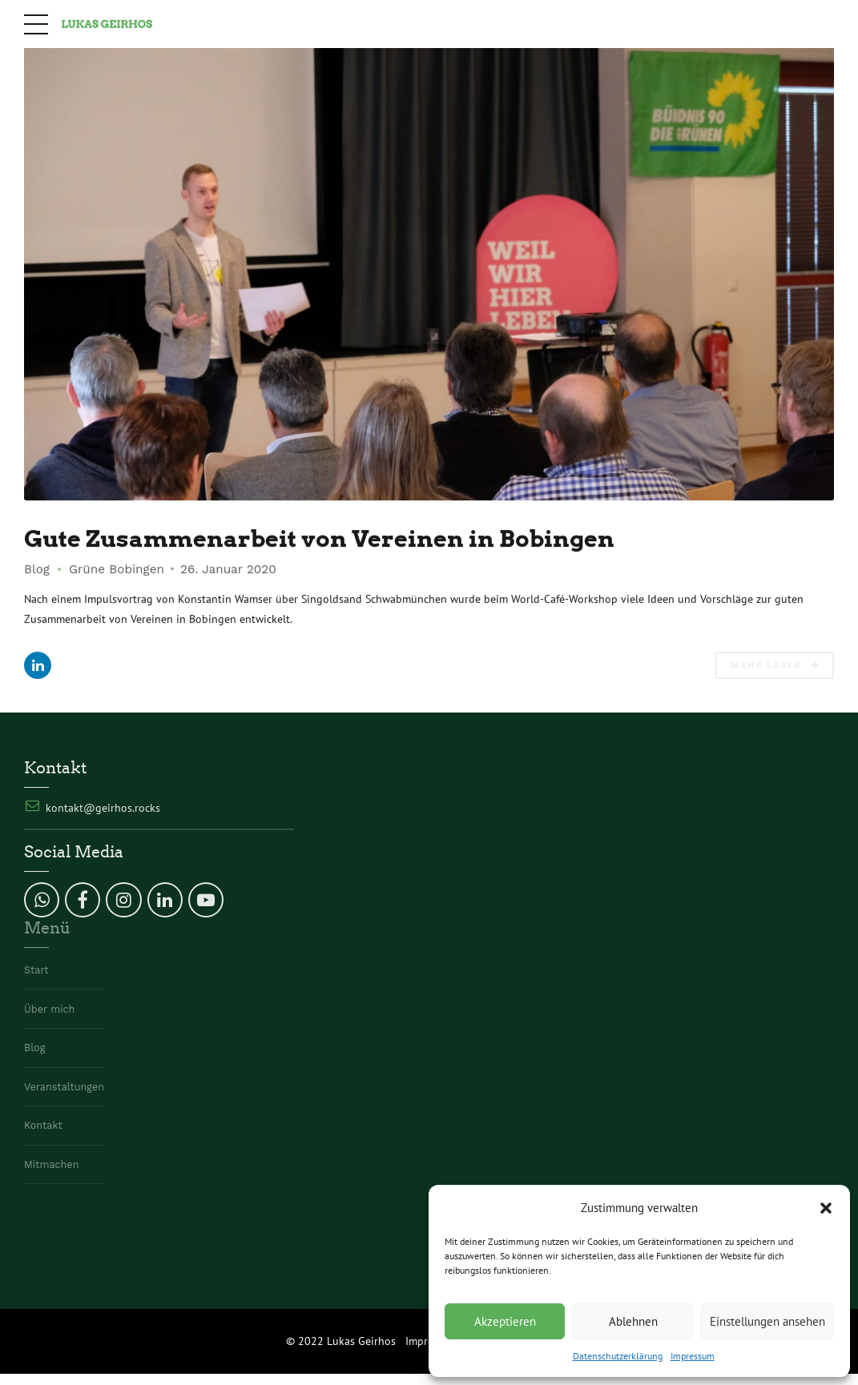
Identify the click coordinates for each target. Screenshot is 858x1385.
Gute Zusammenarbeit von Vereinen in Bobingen (319, 538)
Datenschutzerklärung (618, 1356)
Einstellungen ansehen (767, 1321)
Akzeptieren (505, 1321)
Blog (37, 569)
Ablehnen (633, 1321)
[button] (826, 1208)
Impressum (693, 1356)
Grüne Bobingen (116, 569)
